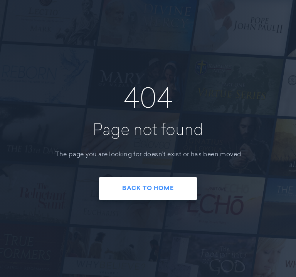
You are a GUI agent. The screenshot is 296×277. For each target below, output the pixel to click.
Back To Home (148, 189)
